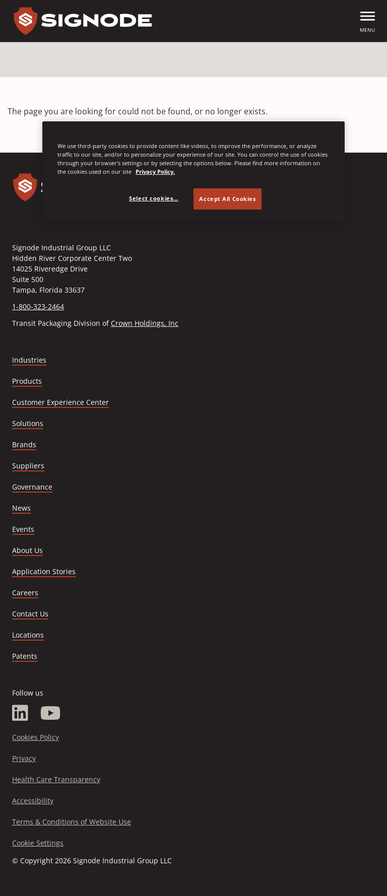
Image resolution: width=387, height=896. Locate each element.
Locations (28, 635)
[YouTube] (50, 713)
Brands (24, 444)
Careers (25, 593)
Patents (24, 656)
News (21, 508)
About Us (27, 550)
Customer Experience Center (60, 402)
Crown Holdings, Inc (144, 323)
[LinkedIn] (20, 713)
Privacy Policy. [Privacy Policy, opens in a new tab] (155, 171)
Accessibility (32, 800)
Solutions (27, 423)
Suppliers (28, 465)
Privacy (24, 758)
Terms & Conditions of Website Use (71, 821)
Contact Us (30, 613)
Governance (32, 487)
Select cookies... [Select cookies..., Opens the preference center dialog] (153, 198)
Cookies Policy (35, 737)
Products (27, 381)
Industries (29, 360)
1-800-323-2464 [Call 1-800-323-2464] (38, 306)
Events (23, 529)
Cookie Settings (37, 843)
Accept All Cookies (227, 198)
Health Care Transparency (56, 779)
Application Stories (44, 571)
